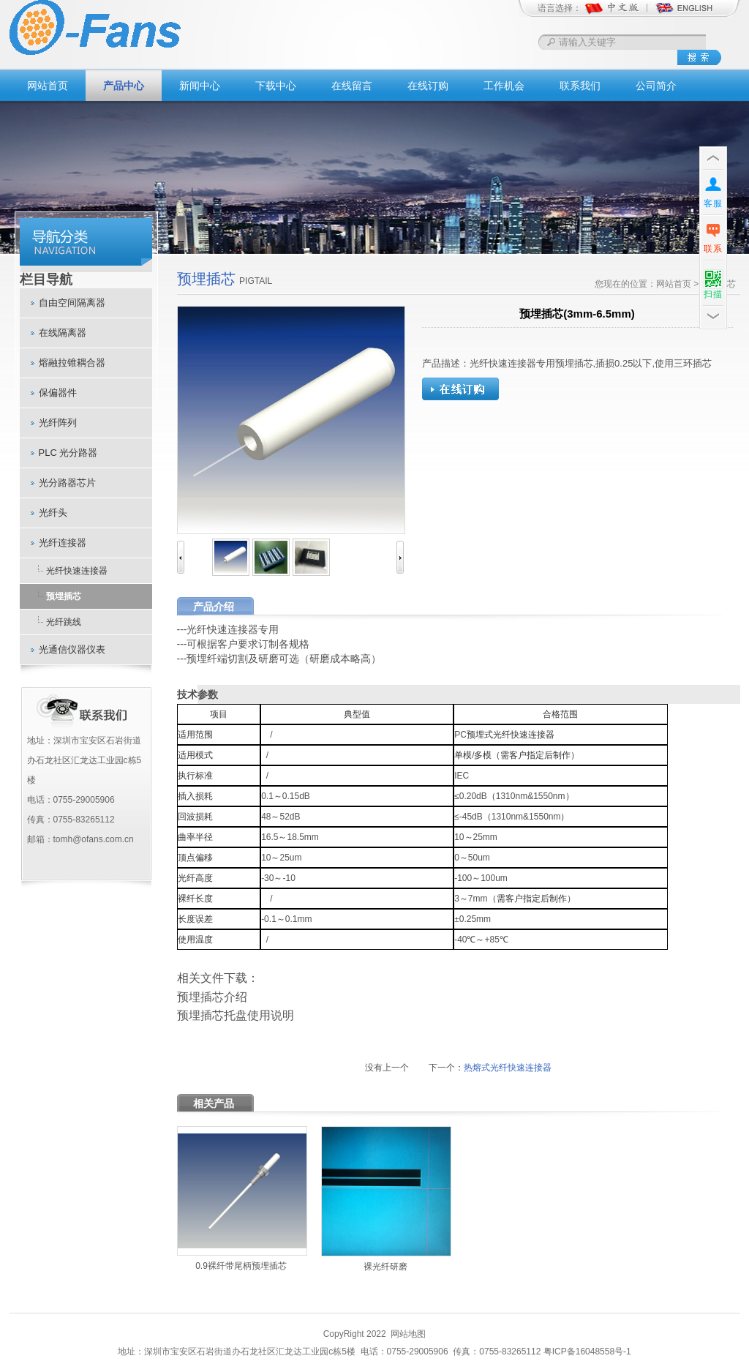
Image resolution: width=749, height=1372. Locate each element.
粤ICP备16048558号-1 (587, 1351)
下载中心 (275, 85)
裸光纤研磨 (385, 1267)
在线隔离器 (62, 332)
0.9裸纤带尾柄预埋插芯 (241, 1266)
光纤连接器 (62, 542)
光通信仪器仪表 (72, 649)
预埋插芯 (63, 596)
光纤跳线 (63, 622)
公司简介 (656, 85)
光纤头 (53, 512)
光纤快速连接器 (77, 571)
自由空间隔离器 (72, 302)
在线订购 (427, 85)
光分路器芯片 (67, 482)
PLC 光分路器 (68, 452)
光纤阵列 (58, 422)
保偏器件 (58, 392)
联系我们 (580, 85)
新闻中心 (199, 85)
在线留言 (351, 85)
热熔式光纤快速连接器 (508, 1067)
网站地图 (408, 1334)
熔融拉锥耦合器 (72, 362)
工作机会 (503, 85)
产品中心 (123, 85)
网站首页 (47, 85)
